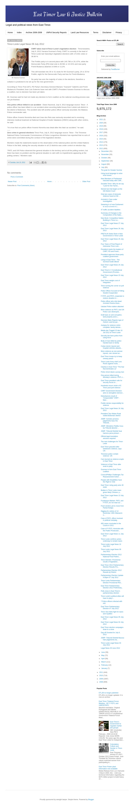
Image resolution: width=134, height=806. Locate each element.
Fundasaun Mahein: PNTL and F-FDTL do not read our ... (112, 502)
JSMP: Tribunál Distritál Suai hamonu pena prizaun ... (111, 432)
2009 (101, 679)
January (104, 668)
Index (19, 32)
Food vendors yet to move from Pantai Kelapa (112, 507)
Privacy (119, 32)
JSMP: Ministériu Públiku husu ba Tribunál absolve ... (112, 427)
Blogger (91, 799)
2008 (101, 682)
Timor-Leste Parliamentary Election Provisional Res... (111, 581)
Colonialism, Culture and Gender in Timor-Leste (116, 747)
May (103, 655)
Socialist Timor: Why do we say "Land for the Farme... (112, 185)
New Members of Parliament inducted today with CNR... (112, 180)
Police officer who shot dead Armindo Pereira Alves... (111, 302)
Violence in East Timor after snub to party (111, 465)
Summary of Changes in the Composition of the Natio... (111, 214)
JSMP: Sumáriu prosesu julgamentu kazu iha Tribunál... (110, 421)
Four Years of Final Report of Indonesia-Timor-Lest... (111, 245)
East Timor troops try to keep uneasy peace (111, 357)
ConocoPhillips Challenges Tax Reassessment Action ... (112, 476)
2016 (101, 136)
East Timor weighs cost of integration (110, 281)
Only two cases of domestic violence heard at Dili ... (111, 195)
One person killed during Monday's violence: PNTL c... (112, 376)
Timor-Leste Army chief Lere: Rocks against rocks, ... (111, 363)
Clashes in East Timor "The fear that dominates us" (112, 368)
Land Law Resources (80, 32)
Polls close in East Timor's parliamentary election (110, 592)
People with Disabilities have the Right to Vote (111, 481)
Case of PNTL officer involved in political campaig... (112, 519)
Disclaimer (107, 32)
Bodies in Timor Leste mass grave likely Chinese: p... (111, 491)
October (104, 158)
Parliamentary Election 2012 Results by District (111, 571)
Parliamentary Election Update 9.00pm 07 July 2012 (112, 576)
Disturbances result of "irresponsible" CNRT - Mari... (110, 398)
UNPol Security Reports (56, 32)
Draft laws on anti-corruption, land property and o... (111, 316)
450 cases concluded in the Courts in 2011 (111, 524)
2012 (101, 148)
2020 (101, 123)
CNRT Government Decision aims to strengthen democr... (112, 392)
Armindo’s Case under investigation (109, 200)
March (103, 662)
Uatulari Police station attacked (112, 306)
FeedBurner (115, 69)
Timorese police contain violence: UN (109, 455)
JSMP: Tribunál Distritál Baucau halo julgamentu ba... (112, 639)
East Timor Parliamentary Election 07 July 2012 (110, 607)
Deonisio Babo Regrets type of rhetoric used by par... (112, 321)
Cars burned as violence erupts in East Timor (112, 460)
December (105, 151)
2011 (101, 672)
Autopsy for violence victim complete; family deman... (111, 326)
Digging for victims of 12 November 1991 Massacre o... (111, 513)
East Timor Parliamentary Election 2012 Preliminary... (112, 587)
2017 (101, 132)
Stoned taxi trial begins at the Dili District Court (111, 190)
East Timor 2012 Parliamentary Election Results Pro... (112, 566)
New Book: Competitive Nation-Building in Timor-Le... (112, 219)
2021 (101, 119)
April (103, 659)
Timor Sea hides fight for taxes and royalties (112, 613)
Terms (95, 32)
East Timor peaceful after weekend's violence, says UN (111, 449)
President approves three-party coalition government (112, 255)
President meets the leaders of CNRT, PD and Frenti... (112, 250)
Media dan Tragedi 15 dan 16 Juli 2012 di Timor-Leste (111, 331)
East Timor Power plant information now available (108, 768)
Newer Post (12, 181)
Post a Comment (17, 177)
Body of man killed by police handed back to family (111, 342)
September (105, 161)
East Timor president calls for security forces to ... (111, 381)
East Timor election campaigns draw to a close (112, 628)
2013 (101, 145)
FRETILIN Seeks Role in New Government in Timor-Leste (112, 235)
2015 (101, 139)
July (103, 167)
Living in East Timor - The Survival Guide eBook (110, 261)
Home (10, 32)
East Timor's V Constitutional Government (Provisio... (111, 271)
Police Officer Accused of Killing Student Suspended (112, 292)
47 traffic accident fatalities (110, 210)
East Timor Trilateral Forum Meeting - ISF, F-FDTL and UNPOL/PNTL (109, 703)
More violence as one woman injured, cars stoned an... (111, 352)
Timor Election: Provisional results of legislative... (110, 561)
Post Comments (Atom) (26, 185)
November (105, 154)
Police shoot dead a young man (112, 372)
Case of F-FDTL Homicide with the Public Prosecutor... (112, 530)
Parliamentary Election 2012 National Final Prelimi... (111, 556)
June (103, 652)
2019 (101, 126)
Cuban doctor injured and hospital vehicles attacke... (111, 347)
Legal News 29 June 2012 (110, 648)
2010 (101, 675)
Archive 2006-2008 (34, 32)
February (104, 665)
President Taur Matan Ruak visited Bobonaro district (111, 415)
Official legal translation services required (109, 437)
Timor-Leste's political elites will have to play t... (112, 597)
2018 (101, 129)
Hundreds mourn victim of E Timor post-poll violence (111, 386)
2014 (101, 142)
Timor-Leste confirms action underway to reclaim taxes (111, 540)
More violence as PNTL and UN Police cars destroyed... (112, 311)
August (104, 164)
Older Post (86, 181)
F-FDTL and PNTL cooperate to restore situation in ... (112, 297)
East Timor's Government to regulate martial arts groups (116, 725)
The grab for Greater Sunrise (111, 170)
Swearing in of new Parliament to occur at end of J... (112, 205)
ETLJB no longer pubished (108, 693)
